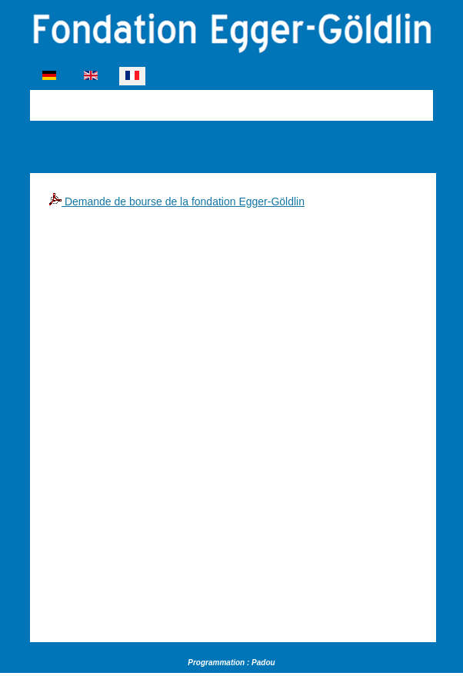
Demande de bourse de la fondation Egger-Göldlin (177, 201)
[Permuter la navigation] (40, 103)
